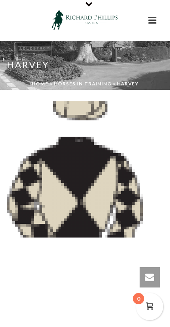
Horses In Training (83, 83)
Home (40, 83)
